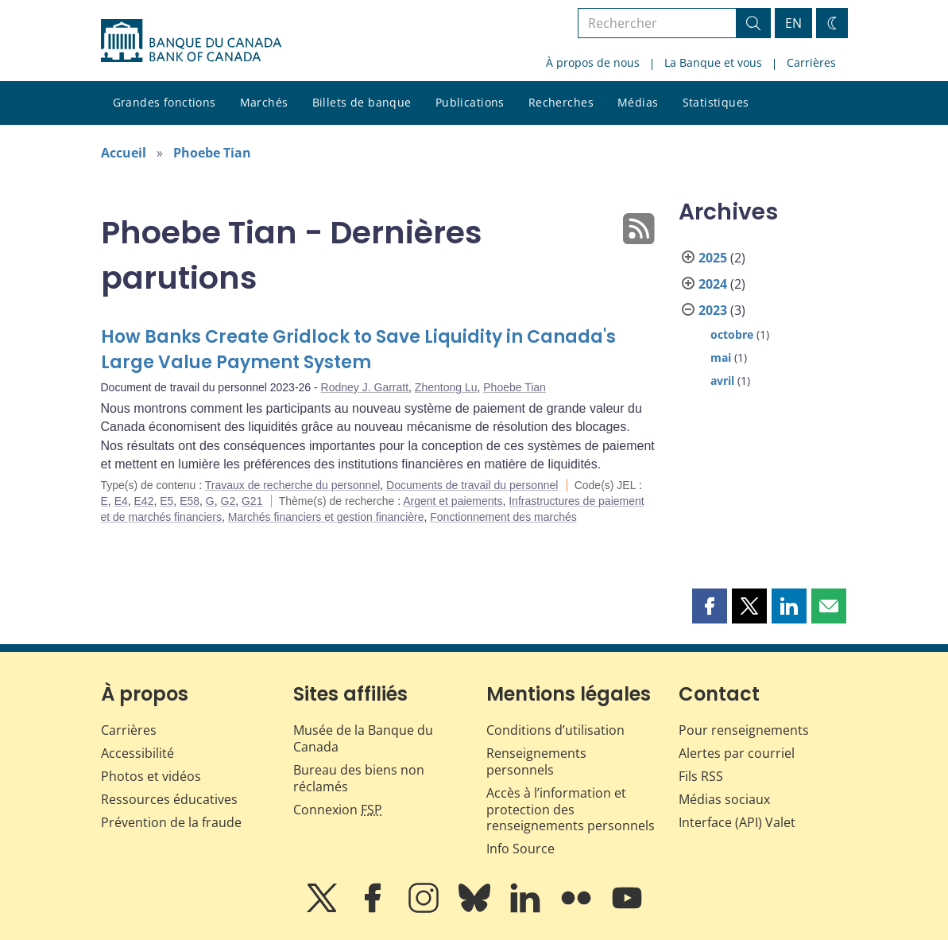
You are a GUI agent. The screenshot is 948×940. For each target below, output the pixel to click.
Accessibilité (137, 753)
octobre (731, 334)
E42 (144, 501)
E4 (121, 501)
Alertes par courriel (737, 753)
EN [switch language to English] (793, 23)
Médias (638, 102)
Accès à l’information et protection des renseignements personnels (570, 809)
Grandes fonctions (164, 102)
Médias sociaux (724, 799)
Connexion (337, 809)
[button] (709, 605)
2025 (712, 257)
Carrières (811, 62)
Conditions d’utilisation (555, 730)
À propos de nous (593, 62)
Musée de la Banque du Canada (363, 738)
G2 (228, 501)
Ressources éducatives (169, 799)
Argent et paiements (452, 501)
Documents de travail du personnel (472, 485)
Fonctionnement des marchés (503, 517)
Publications (470, 102)
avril (722, 380)
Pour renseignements (744, 730)
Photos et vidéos (151, 776)
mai (720, 357)
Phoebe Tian (212, 152)
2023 (712, 310)
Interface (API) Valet (737, 822)
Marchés (264, 102)
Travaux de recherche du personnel (293, 485)
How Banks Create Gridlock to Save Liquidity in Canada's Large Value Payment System (358, 349)
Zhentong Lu (446, 387)
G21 (252, 501)
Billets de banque (362, 102)
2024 (712, 284)
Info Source (520, 848)
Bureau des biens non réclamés (358, 778)
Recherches (561, 102)
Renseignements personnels (536, 761)
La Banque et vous (713, 62)
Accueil (123, 152)
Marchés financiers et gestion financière (326, 517)
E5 (166, 501)
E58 (189, 501)
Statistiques (716, 102)
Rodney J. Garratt (365, 387)
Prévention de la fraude (171, 822)
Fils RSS (701, 776)
